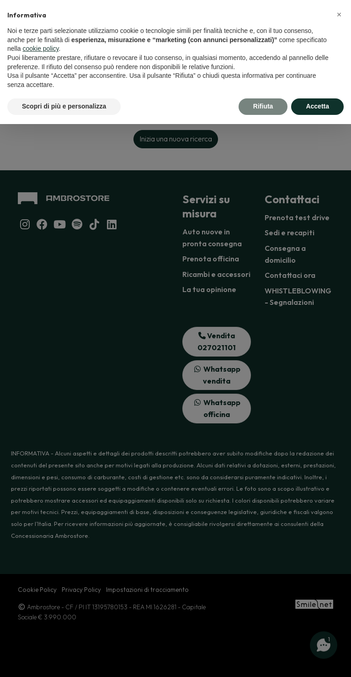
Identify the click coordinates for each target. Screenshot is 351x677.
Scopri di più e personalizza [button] (64, 106)
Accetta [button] (317, 106)
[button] (339, 14)
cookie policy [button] (40, 48)
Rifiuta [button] (263, 106)
